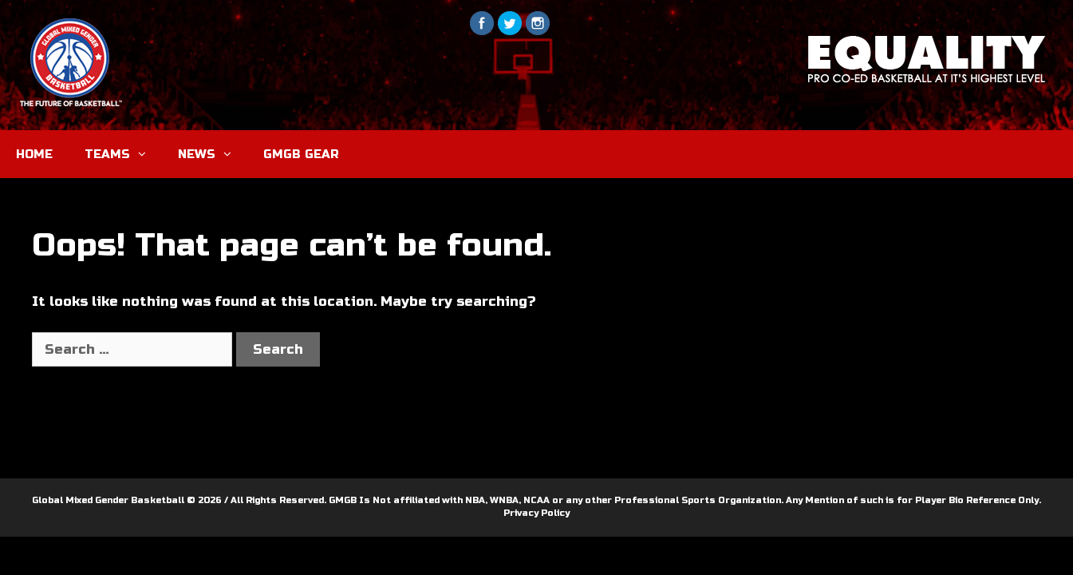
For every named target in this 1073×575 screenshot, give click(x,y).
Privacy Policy (536, 513)
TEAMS (123, 154)
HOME (34, 154)
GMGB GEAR (301, 154)
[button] (146, 154)
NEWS (212, 154)
